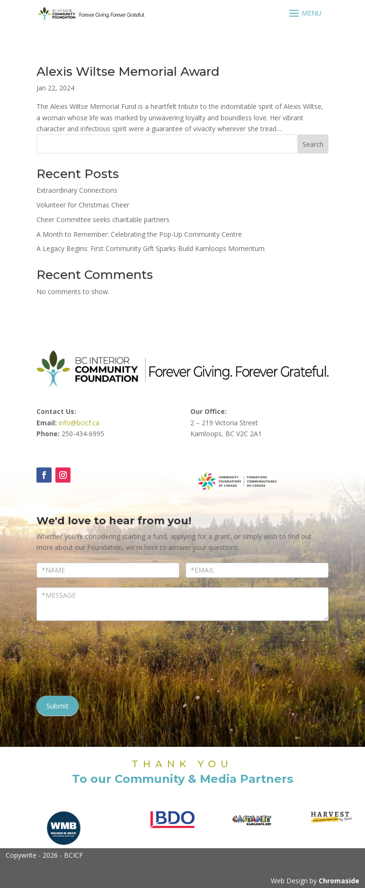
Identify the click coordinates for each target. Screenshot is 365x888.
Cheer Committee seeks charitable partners (102, 219)
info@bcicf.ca (79, 422)
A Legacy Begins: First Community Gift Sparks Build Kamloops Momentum (150, 248)
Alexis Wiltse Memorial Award (128, 71)
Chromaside (339, 880)
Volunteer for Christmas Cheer (82, 204)
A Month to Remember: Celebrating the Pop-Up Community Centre (139, 234)
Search (313, 144)
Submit (57, 705)
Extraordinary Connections (76, 190)
